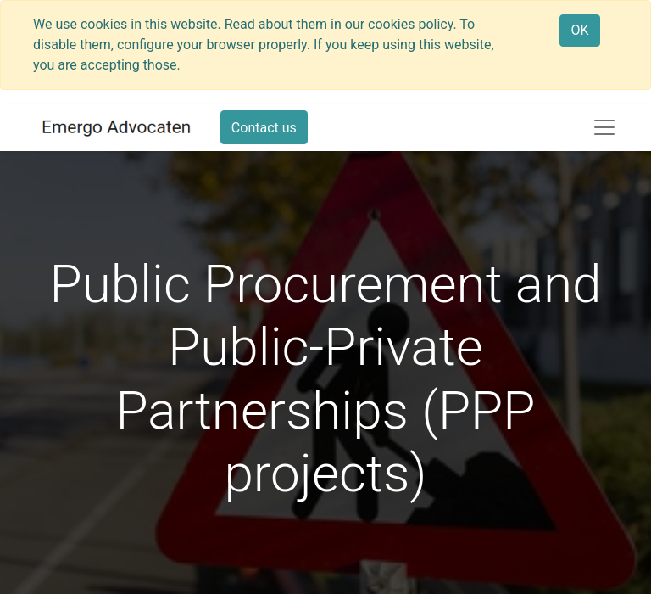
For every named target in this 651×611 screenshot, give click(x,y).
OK (579, 30)
